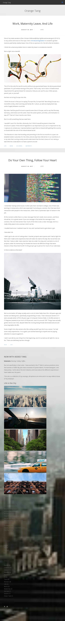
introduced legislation (38, 41)
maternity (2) (8, 589)
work (11, 146)
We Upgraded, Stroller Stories (13, 521)
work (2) (6, 586)
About (6, 548)
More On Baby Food (10, 509)
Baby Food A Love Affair (11, 516)
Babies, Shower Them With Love (14, 528)
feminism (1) (8, 575)
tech (5, 344)
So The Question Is (10, 513)
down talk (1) (8, 596)
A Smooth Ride (8, 525)
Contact (6, 550)
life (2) (6, 584)
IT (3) (5, 577)
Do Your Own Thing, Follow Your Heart (32, 160)
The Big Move (8, 530)
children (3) (7, 568)
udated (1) (7, 570)
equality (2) (7, 572)
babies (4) (7, 565)
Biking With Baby (9, 518)
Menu (62, 2)
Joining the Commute (11, 511)
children (19, 146)
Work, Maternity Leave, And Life (33, 23)
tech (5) (6, 579)
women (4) (7, 582)
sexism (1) (7, 593)
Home (6, 545)
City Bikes (7, 523)
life (5, 146)
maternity (29, 146)
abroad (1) (7, 591)
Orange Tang (7, 2)
